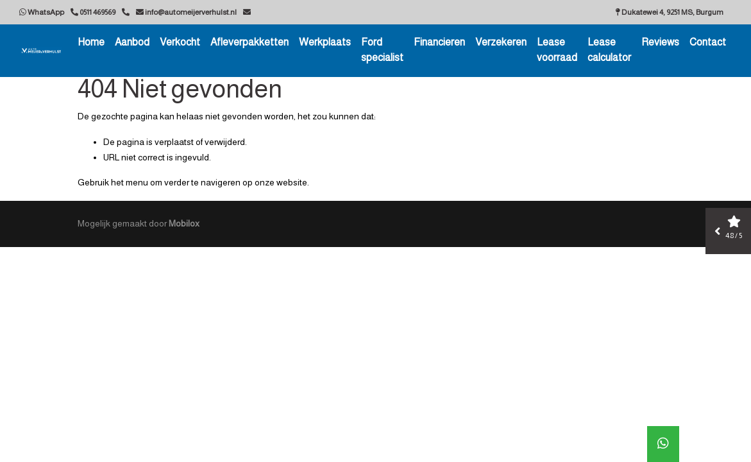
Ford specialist (382, 50)
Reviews (660, 42)
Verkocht (180, 42)
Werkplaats (325, 42)
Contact (707, 42)
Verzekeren (501, 42)
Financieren (439, 42)
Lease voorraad (557, 50)
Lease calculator (609, 50)
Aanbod (132, 42)
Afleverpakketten (249, 42)
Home (91, 42)
